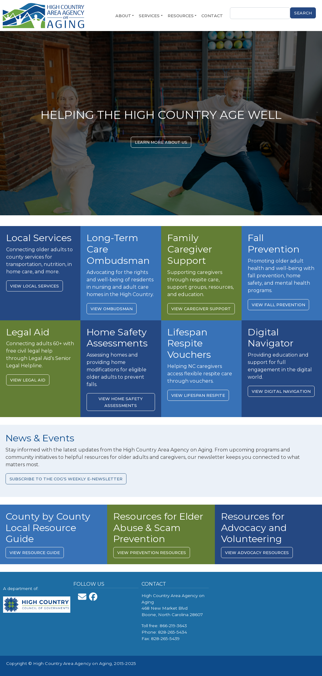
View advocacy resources (257, 552)
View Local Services (34, 285)
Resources (181, 15)
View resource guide (35, 552)
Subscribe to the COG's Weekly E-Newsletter (66, 478)
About (123, 15)
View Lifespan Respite (198, 395)
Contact (212, 15)
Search (303, 12)
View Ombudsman (112, 308)
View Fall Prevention (278, 304)
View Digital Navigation (281, 391)
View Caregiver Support (201, 308)
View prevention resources (151, 552)
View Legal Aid (27, 379)
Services (149, 15)
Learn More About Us (161, 142)
